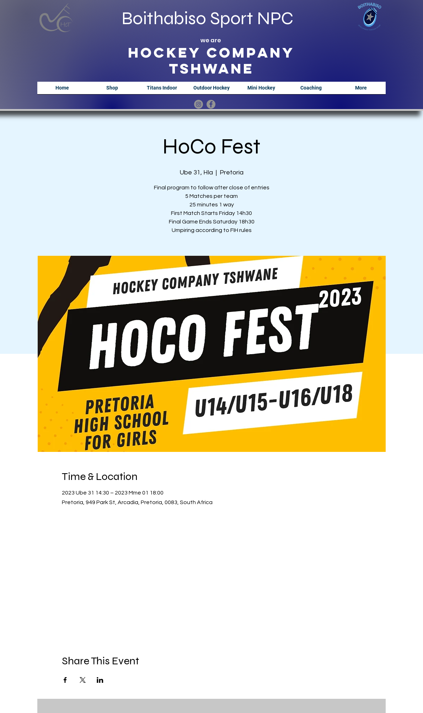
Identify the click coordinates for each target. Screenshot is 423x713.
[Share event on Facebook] (65, 680)
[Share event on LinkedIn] (100, 680)
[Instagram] (198, 104)
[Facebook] (211, 104)
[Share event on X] (82, 680)
